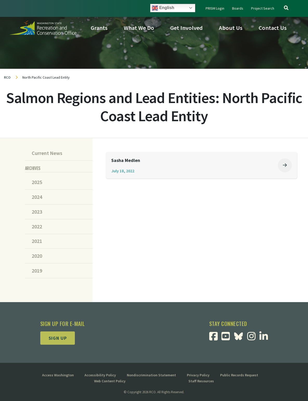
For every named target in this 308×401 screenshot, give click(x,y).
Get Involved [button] (186, 27)
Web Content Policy (110, 381)
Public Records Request (239, 375)
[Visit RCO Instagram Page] (253, 338)
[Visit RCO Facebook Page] (215, 338)
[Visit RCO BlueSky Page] (240, 336)
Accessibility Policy (100, 375)
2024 (37, 197)
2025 (37, 182)
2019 (37, 270)
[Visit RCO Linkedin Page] (265, 338)
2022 (37, 226)
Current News (47, 153)
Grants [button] (99, 27)
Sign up (58, 338)
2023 (37, 211)
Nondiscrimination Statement (151, 375)
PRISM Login (215, 8)
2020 (37, 256)
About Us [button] (231, 27)
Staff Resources (201, 381)
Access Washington (58, 375)
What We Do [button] (139, 27)
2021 (37, 241)
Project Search (262, 8)
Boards (237, 8)
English (163, 8)
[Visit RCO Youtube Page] (227, 338)
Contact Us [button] (273, 27)
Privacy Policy (198, 375)
